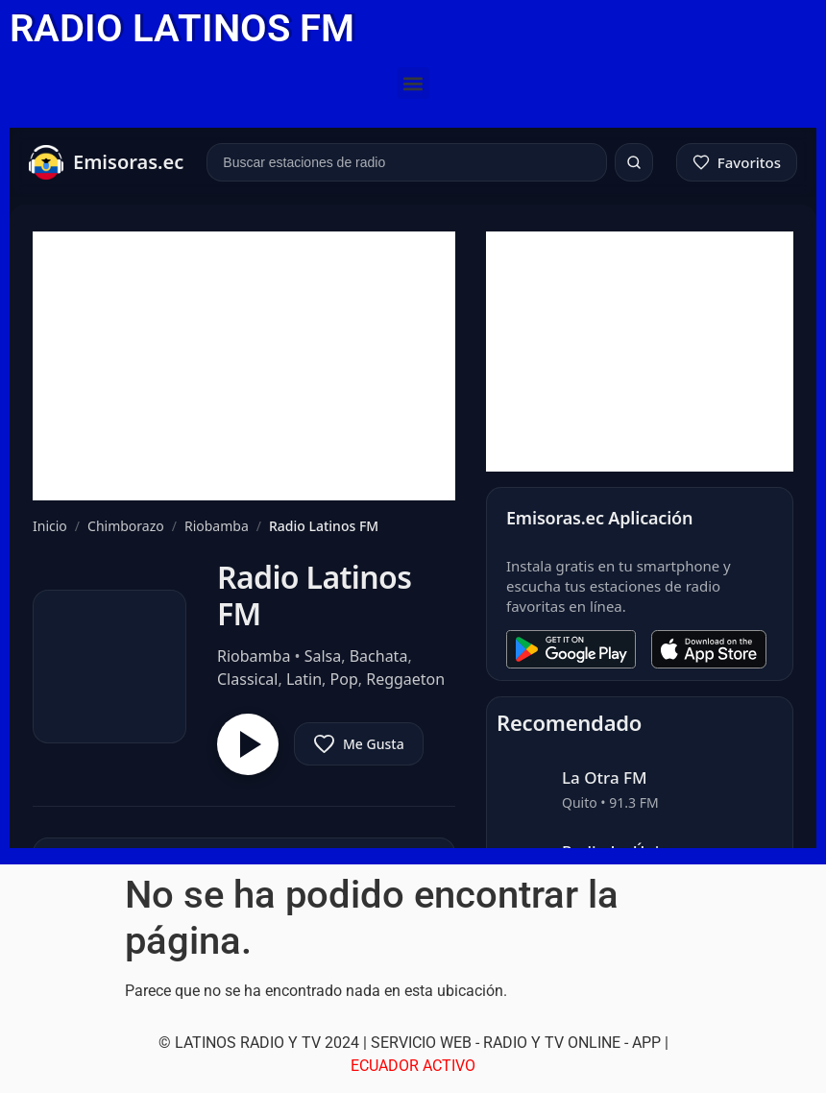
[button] (413, 83)
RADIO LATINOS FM (182, 28)
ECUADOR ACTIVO (413, 1066)
